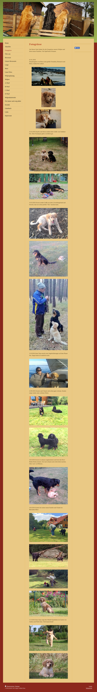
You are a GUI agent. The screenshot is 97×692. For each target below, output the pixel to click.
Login (90, 686)
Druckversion (9, 686)
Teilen (77, 48)
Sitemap (17, 686)
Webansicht (89, 688)
